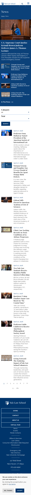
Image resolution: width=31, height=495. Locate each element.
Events (15, 431)
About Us (15, 420)
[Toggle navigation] (28, 3)
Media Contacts (15, 433)
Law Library (15, 440)
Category (5, 110)
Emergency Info (15, 450)
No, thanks (8, 490)
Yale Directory (15, 453)
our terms (12, 484)
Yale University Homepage (15, 455)
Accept (19, 490)
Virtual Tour (15, 425)
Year (3, 116)
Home (2, 16)
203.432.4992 (15, 467)
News (7, 16)
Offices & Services (15, 438)
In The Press (5, 102)
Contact (15, 415)
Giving (15, 411)
